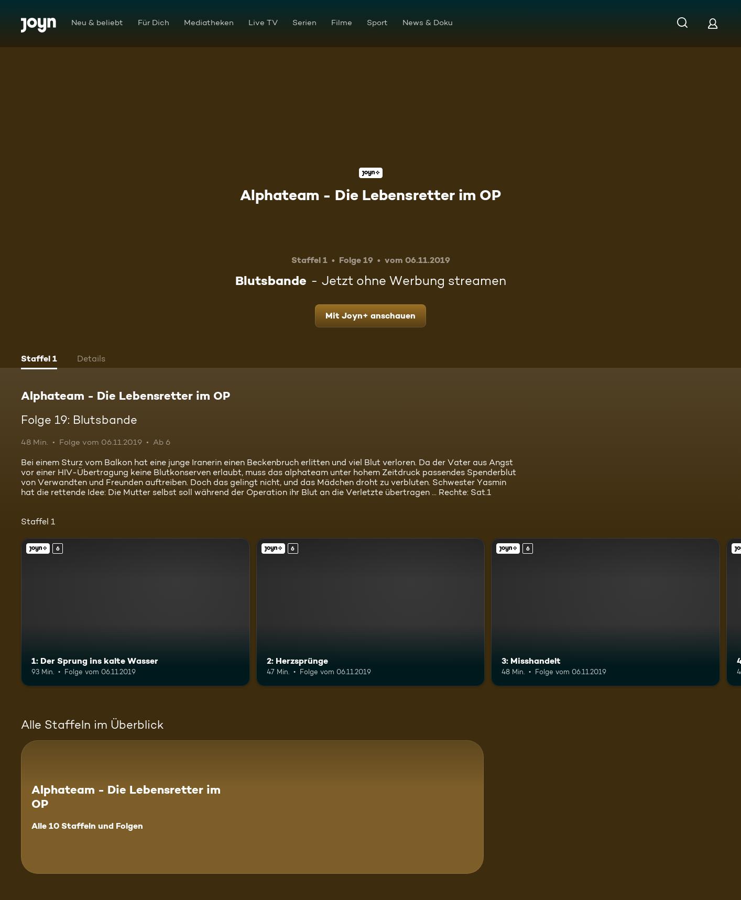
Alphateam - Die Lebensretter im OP (370, 195)
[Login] (713, 23)
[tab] (39, 359)
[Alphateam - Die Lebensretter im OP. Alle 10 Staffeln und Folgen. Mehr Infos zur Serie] (252, 807)
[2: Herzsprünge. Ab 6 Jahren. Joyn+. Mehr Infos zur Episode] (370, 612)
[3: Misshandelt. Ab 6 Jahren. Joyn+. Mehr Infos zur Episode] (605, 612)
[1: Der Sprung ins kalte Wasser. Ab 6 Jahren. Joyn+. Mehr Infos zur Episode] (135, 612)
